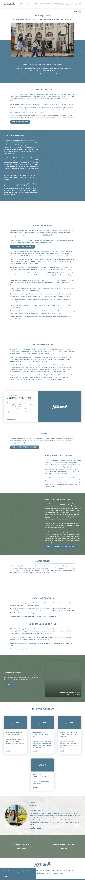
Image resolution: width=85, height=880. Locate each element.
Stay (21, 4)
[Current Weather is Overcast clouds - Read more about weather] (72, 3)
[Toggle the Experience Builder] (65, 4)
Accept (5, 876)
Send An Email (35, 828)
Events (34, 4)
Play (27, 4)
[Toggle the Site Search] (76, 4)
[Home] (10, 4)
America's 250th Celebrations (50, 4)
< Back (75, 11)
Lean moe (21, 873)
